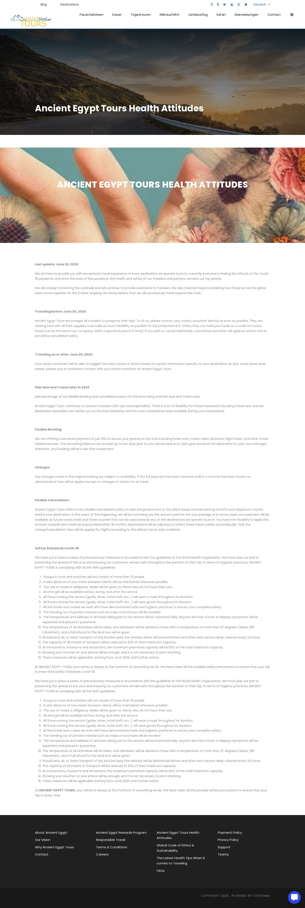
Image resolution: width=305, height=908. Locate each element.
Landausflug (198, 14)
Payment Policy (230, 832)
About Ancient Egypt (51, 832)
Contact (274, 14)
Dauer (117, 14)
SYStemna (261, 896)
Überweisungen (246, 14)
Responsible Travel (110, 839)
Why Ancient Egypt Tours (54, 847)
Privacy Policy (228, 839)
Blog (44, 4)
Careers (102, 854)
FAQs (161, 870)
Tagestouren (141, 14)
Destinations (69, 4)
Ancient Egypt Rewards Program (121, 832)
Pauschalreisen (91, 14)
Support (224, 847)
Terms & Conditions (111, 847)
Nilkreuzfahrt (170, 14)
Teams (223, 854)
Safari (221, 14)
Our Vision (42, 839)
